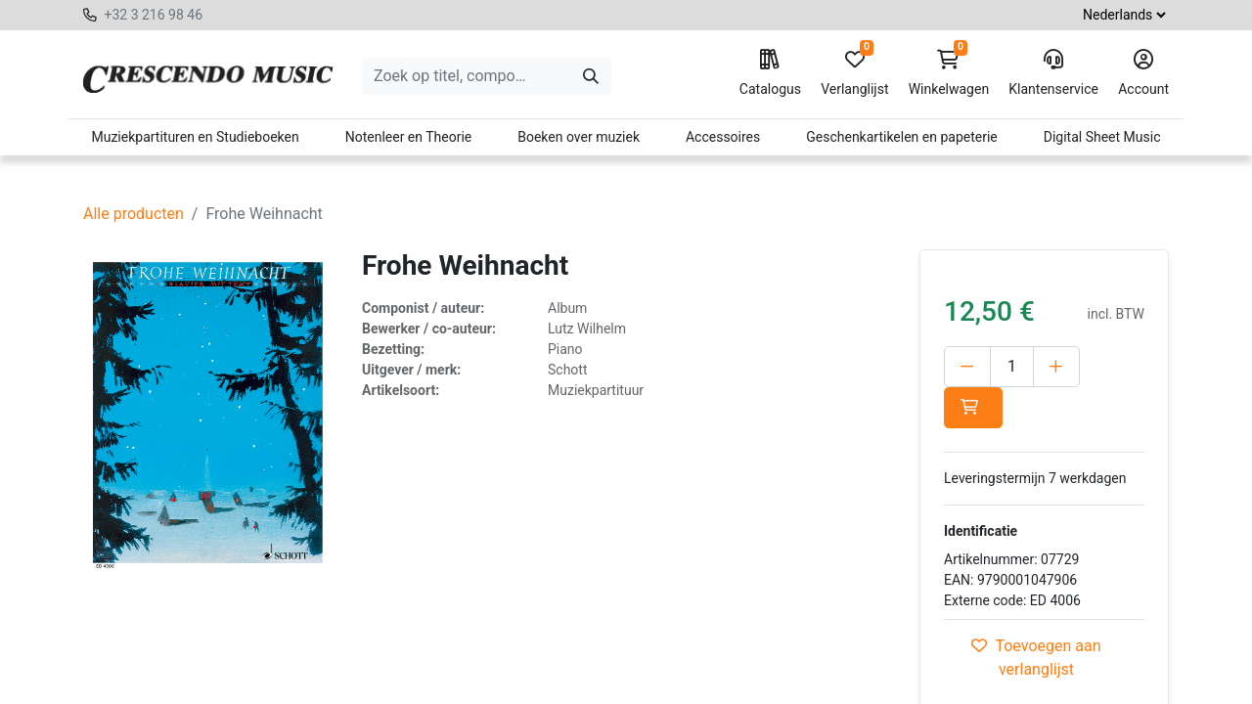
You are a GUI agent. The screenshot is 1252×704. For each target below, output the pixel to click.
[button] (973, 407)
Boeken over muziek (578, 137)
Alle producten (133, 213)
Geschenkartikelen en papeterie (902, 137)
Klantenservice (1053, 73)
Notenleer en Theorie (408, 137)
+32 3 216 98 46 (153, 14)
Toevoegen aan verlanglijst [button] (1035, 658)
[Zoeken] (590, 76)
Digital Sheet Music (1102, 137)
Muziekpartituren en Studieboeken (194, 137)
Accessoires (723, 137)
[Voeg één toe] (1056, 366)
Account (1143, 73)
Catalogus (770, 73)
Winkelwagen (949, 73)
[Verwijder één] (967, 366)
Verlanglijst (854, 73)
